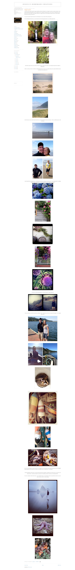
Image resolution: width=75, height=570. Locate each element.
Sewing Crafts (16, 45)
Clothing (15, 31)
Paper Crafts (15, 40)
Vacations (15, 46)
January (17, 64)
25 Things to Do (16, 27)
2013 (16, 52)
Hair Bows (15, 38)
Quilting (15, 41)
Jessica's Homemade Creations (37, 4)
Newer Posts (26, 565)
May (16, 61)
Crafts (15, 32)
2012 (16, 53)
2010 (16, 67)
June (16, 60)
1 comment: (37, 561)
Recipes (15, 44)
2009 (16, 68)
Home (43, 565)
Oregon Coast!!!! (27, 9)
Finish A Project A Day (17, 35)
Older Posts (59, 565)
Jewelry (15, 39)
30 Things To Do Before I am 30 (18, 28)
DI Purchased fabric (16, 34)
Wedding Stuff (16, 47)
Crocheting (15, 33)
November (17, 54)
